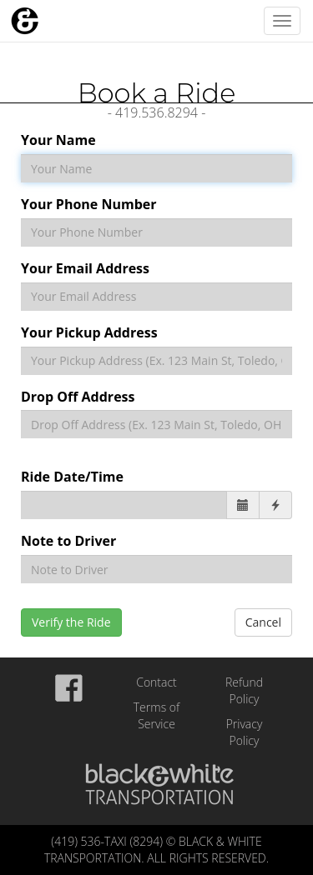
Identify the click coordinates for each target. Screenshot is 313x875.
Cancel (263, 622)
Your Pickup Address (89, 332)
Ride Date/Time (72, 477)
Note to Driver (68, 541)
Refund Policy (244, 690)
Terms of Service (156, 715)
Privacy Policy (244, 732)
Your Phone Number (89, 204)
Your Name (58, 140)
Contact (156, 682)
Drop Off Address (77, 397)
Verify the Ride (71, 622)
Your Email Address (85, 268)
